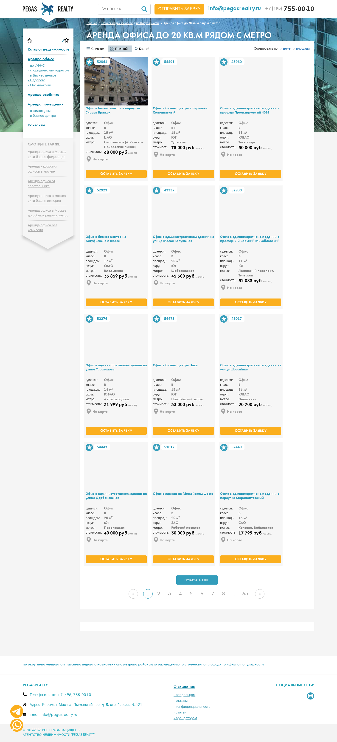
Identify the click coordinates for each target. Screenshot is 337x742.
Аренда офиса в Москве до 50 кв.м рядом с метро (48, 213)
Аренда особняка (43, 95)
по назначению (105, 664)
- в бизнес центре (42, 115)
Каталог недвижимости (48, 49)
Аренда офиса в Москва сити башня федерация (47, 154)
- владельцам (184, 695)
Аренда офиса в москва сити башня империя (47, 198)
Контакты (36, 125)
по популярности (249, 664)
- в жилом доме (40, 111)
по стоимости (190, 664)
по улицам (49, 664)
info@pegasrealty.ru (234, 9)
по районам (143, 664)
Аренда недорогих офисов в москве (42, 169)
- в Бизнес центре (42, 75)
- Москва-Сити (39, 85)
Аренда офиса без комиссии (42, 228)
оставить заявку (116, 174)
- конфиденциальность (192, 706)
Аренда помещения (45, 104)
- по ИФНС (36, 65)
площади (301, 48)
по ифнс (228, 664)
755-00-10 (289, 9)
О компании (184, 687)
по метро (125, 664)
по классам (67, 664)
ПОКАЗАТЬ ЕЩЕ (197, 580)
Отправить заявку (179, 9)
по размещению (166, 664)
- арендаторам (185, 718)
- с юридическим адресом (48, 70)
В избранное (89, 62)
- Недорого (36, 80)
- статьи (180, 712)
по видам (84, 664)
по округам (32, 664)
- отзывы (181, 700)
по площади (211, 664)
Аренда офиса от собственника (41, 183)
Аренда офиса (41, 59)
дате (285, 49)
